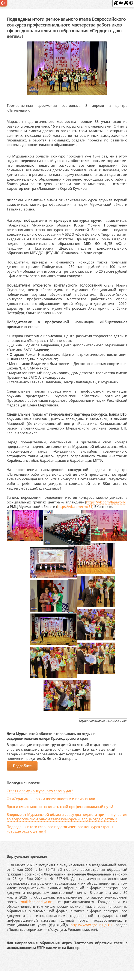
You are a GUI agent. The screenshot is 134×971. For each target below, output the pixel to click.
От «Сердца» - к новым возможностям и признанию (51, 798)
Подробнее (22, 766)
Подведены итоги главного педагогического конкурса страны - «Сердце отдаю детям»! (61, 829)
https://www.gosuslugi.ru (91, 924)
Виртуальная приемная (27, 856)
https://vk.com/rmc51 (74, 506)
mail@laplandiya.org (37, 901)
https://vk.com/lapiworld (106, 502)
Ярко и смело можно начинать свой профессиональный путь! (60, 806)
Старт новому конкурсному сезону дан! (40, 791)
